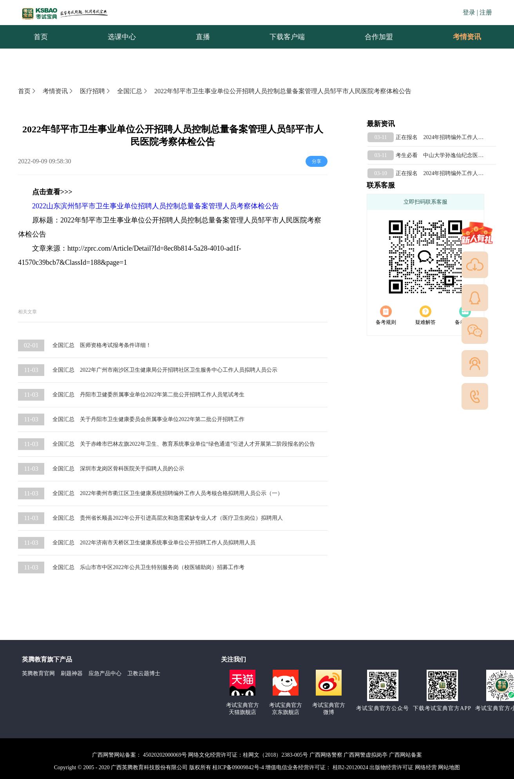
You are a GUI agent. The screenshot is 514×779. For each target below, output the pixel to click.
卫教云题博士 (143, 673)
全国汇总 (132, 91)
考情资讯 (461, 37)
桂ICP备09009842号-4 (238, 767)
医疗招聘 (95, 91)
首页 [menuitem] (41, 37)
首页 (27, 91)
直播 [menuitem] (203, 37)
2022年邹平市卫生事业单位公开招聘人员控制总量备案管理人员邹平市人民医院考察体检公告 (282, 91)
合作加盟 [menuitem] (379, 37)
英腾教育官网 (38, 673)
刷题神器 (72, 673)
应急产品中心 (105, 673)
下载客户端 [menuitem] (287, 37)
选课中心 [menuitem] (122, 37)
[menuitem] (466, 37)
